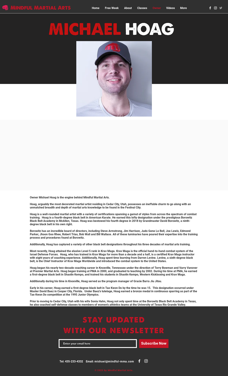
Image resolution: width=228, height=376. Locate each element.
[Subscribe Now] (153, 343)
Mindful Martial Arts (40, 7)
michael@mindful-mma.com (114, 361)
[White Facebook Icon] (210, 8)
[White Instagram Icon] (215, 8)
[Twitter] (221, 8)
